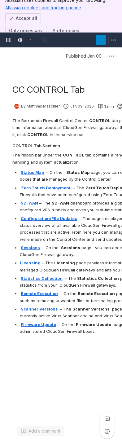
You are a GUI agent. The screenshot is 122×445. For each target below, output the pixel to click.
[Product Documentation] (32, 40)
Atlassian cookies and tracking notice (43, 7)
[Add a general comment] (40, 431)
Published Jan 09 (84, 56)
